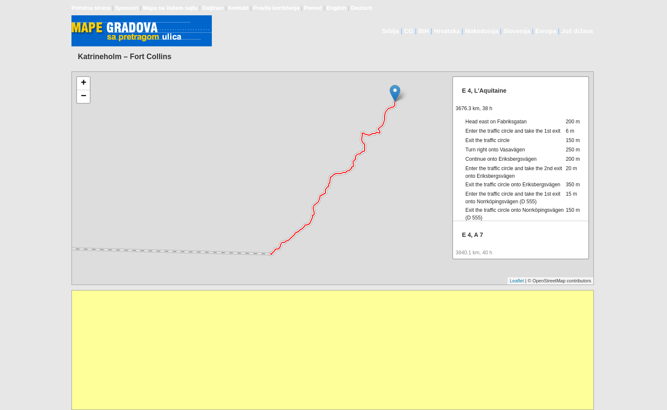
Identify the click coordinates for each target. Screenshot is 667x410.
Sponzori (126, 8)
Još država (577, 31)
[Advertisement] (327, 350)
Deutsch (362, 8)
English (336, 8)
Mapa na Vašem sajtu (170, 8)
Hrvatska (447, 31)
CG (408, 31)
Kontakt (238, 8)
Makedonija (481, 31)
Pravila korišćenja (276, 8)
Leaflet (517, 280)
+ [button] (83, 83)
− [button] (83, 96)
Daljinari (213, 8)
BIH (423, 31)
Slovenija (516, 31)
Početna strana (91, 8)
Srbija (390, 31)
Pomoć (313, 8)
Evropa (546, 31)
